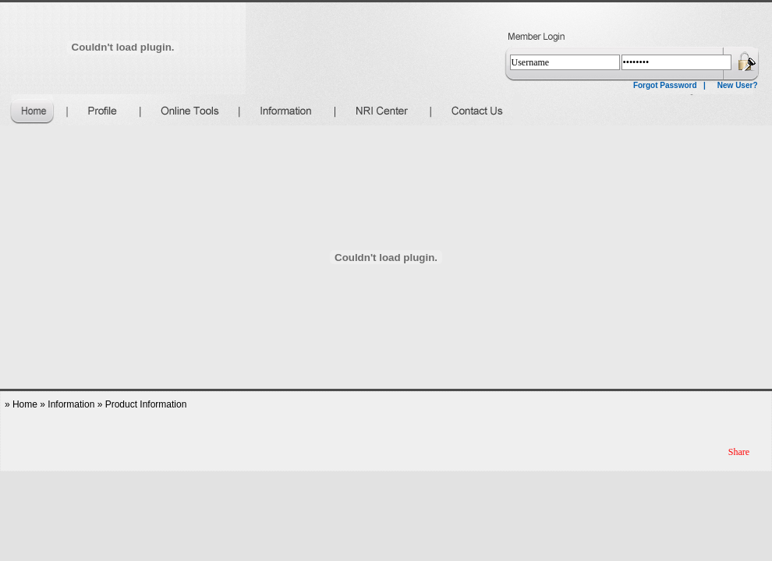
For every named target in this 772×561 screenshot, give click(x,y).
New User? (737, 85)
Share (738, 451)
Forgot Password (665, 85)
